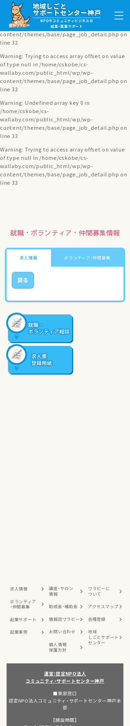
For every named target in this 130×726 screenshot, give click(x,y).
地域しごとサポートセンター (103, 636)
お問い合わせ (62, 631)
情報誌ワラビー (64, 619)
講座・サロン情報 (61, 591)
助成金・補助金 (63, 606)
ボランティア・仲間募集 (23, 604)
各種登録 (97, 619)
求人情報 (19, 589)
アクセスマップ (103, 606)
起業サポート (23, 619)
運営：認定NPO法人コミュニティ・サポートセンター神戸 (65, 677)
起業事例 (19, 632)
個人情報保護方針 (58, 647)
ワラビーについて (99, 591)
